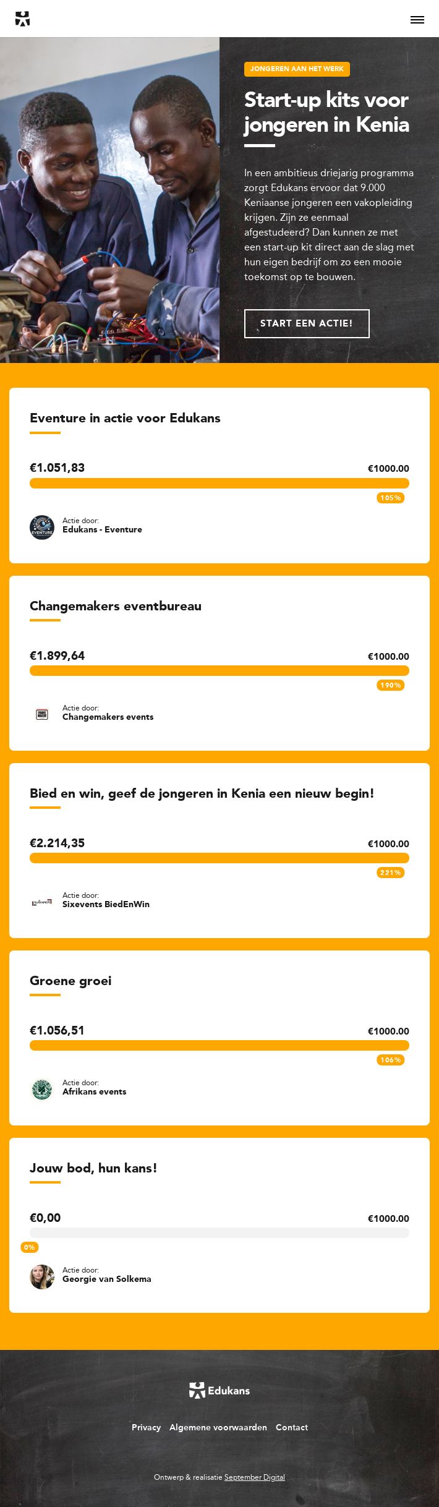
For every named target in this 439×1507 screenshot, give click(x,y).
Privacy (146, 1427)
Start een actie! (307, 324)
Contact (292, 1427)
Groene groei (70, 981)
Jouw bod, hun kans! (94, 1169)
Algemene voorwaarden (218, 1427)
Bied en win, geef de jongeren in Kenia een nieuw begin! (202, 794)
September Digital (254, 1477)
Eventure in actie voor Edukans (125, 418)
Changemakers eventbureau (116, 606)
